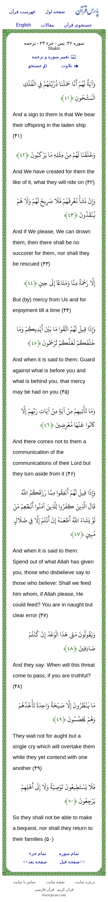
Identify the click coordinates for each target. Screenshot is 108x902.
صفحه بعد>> (35, 861)
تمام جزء (37, 853)
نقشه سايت (55, 882)
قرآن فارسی (44, 889)
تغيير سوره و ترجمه (54, 56)
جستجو (38, 65)
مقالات (47, 24)
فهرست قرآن (22, 11)
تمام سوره (69, 853)
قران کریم (65, 889)
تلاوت (70, 65)
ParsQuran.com (54, 895)
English (23, 24)
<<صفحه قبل (72, 861)
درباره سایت (85, 882)
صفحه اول (55, 11)
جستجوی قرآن (78, 24)
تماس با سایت (24, 882)
